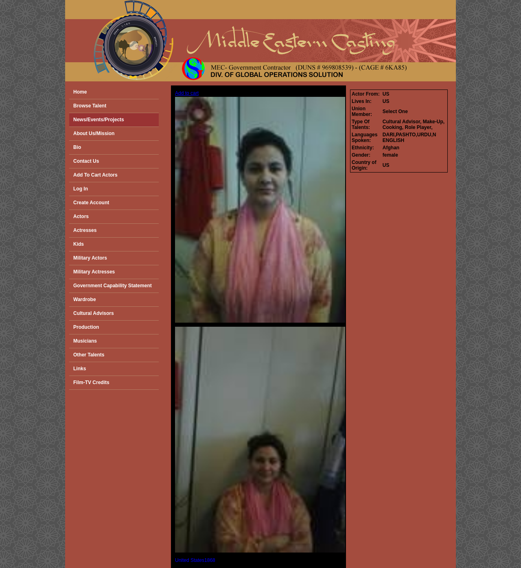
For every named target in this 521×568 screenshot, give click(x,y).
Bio (77, 147)
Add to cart (187, 93)
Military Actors (90, 258)
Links (79, 368)
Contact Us (86, 161)
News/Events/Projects (98, 119)
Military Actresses (94, 272)
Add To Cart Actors (95, 175)
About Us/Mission (93, 133)
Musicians (85, 341)
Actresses (84, 230)
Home (80, 92)
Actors (81, 216)
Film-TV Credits (91, 382)
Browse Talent (89, 106)
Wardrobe (84, 299)
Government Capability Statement (112, 285)
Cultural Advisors (93, 313)
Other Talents (88, 355)
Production (86, 327)
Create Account (91, 202)
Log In (80, 189)
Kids (78, 244)
